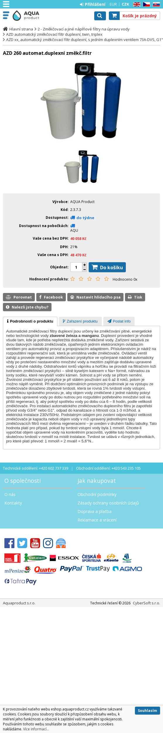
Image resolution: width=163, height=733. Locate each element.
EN (135, 4)
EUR (113, 4)
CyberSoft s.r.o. (146, 603)
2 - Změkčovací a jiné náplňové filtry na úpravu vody (84, 29)
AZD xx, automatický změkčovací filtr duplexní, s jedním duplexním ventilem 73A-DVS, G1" (83, 39)
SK (155, 4)
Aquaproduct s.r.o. (29, 15)
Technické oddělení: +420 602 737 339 (35, 468)
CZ (145, 4)
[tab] (30, 321)
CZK (125, 4)
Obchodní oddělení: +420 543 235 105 (108, 468)
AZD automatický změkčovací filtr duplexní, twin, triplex (54, 34)
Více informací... (36, 729)
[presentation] (30, 321)
